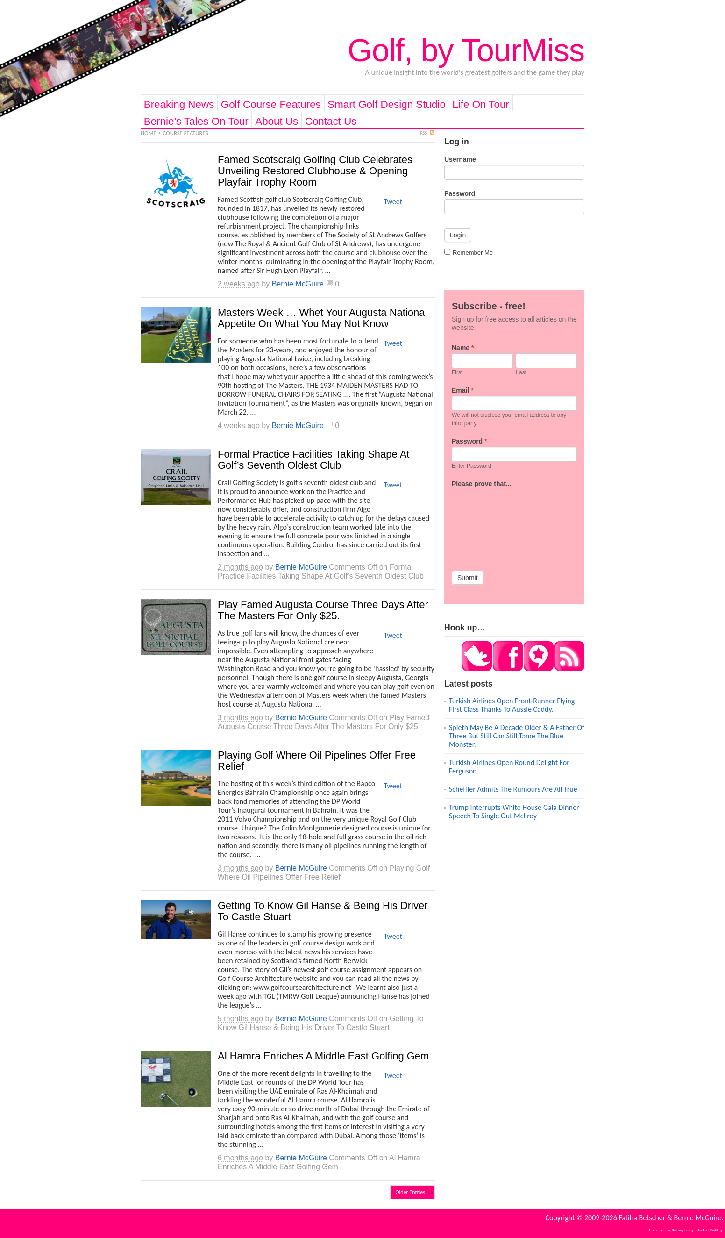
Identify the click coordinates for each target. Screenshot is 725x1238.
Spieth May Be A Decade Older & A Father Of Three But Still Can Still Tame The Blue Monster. (516, 736)
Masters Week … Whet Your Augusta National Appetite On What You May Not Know (322, 318)
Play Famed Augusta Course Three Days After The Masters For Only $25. (323, 610)
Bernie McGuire (298, 284)
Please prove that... (482, 483)
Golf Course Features (271, 104)
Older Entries (410, 1192)
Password (459, 193)
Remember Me (468, 252)
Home (148, 132)
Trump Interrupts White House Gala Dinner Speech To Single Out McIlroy (514, 811)
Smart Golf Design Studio (386, 104)
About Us (276, 121)
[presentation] (490, 523)
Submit (467, 577)
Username (460, 159)
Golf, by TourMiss (466, 50)
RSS (423, 133)
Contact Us (331, 121)
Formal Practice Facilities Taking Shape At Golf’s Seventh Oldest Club (313, 459)
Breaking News (179, 104)
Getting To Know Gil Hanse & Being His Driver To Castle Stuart (323, 911)
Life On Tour (480, 104)
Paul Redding (712, 1230)
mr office (663, 1230)
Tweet (393, 201)
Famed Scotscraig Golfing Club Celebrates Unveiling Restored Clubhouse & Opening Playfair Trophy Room (315, 171)
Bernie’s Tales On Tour (196, 121)
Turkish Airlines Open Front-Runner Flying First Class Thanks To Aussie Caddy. (512, 705)
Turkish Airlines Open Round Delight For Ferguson (509, 766)
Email (463, 390)
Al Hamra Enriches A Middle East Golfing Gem (323, 1056)
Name (463, 347)
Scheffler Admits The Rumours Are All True (513, 789)
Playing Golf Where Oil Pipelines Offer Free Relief (317, 760)
